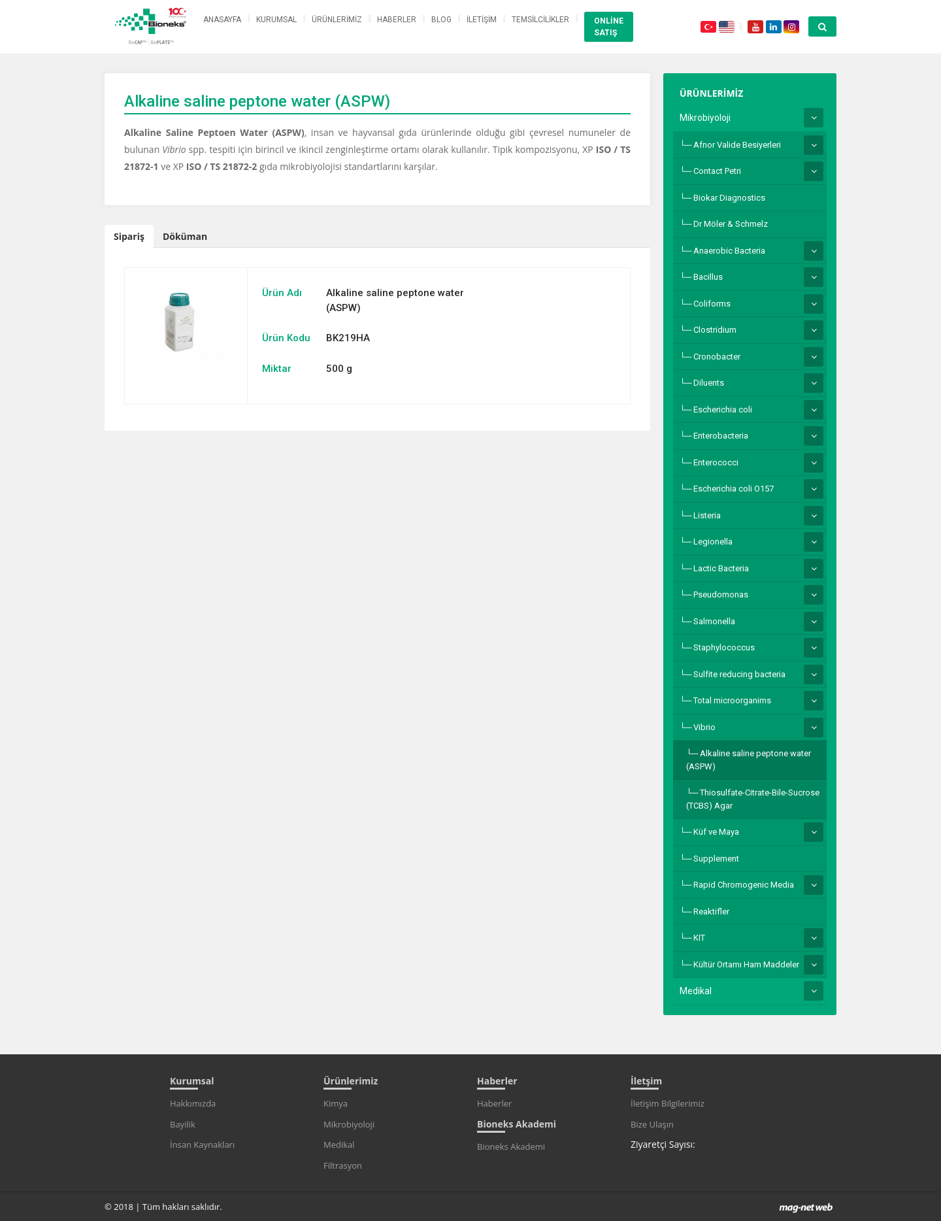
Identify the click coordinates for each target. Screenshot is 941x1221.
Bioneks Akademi (511, 1146)
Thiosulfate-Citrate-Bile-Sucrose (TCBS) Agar (752, 799)
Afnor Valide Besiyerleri (737, 145)
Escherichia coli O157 (733, 488)
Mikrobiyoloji (705, 117)
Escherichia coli (722, 409)
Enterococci (715, 462)
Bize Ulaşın (652, 1124)
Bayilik (182, 1124)
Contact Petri (717, 171)
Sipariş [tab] (129, 236)
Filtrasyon (342, 1165)
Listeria (707, 515)
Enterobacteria (720, 436)
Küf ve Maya (716, 832)
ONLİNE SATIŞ (608, 26)
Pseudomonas (720, 594)
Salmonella (714, 621)
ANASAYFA (222, 19)
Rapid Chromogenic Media (743, 885)
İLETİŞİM (482, 19)
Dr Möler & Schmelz (730, 224)
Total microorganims (732, 700)
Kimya (335, 1103)
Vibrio (704, 727)
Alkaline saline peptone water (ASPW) (748, 759)
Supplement (716, 858)
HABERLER (396, 19)
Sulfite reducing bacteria (739, 674)
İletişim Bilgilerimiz (667, 1103)
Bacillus (708, 277)
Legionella (713, 541)
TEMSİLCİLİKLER (540, 19)
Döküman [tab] (185, 236)
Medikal (696, 991)
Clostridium (714, 330)
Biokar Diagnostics (729, 198)
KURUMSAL (276, 19)
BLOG (441, 19)
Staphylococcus (724, 647)
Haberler (494, 1103)
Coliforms (712, 304)
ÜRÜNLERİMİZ (337, 19)
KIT (699, 938)
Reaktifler (711, 911)
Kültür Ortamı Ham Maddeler (746, 964)
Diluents (708, 383)
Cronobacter (716, 356)
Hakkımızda (193, 1103)
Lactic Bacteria (721, 568)
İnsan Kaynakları (202, 1144)
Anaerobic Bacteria (729, 251)
